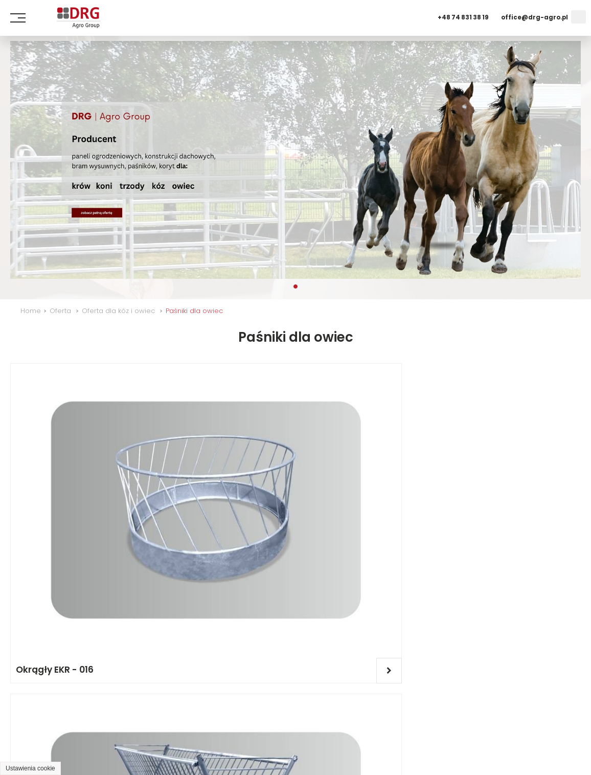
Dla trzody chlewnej (418, 716)
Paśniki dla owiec (194, 311)
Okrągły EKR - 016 (55, 477)
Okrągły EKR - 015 (345, 477)
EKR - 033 (182, 477)
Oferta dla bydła (334, 716)
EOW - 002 (474, 477)
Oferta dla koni (258, 716)
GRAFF (115, 753)
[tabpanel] (295, 160)
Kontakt (198, 716)
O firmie (88, 716)
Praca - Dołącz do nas (300, 735)
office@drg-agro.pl (534, 17)
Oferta (60, 311)
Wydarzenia (143, 716)
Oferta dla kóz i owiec (118, 311)
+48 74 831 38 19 (463, 17)
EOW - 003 (39, 615)
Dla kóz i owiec (500, 716)
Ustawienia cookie (30, 768)
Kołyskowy (185, 615)
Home (30, 311)
